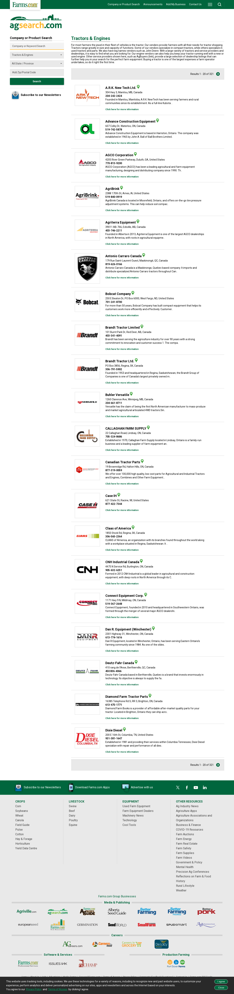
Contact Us (195, 4)
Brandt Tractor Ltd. (119, 361)
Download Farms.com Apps (87, 787)
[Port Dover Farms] (176, 963)
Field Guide (22, 825)
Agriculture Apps (186, 811)
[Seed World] (117, 924)
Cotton (19, 834)
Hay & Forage (23, 839)
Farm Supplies (185, 853)
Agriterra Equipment (120, 222)
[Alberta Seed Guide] (117, 911)
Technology (129, 820)
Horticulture (22, 843)
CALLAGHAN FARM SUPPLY (125, 428)
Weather (181, 890)
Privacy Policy (34, 989)
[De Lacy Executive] (161, 944)
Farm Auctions (185, 834)
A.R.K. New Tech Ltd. (120, 88)
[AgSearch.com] (57, 911)
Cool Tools (129, 825)
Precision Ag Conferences (192, 871)
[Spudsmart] (176, 924)
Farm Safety (183, 848)
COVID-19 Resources (189, 829)
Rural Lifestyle (185, 885)
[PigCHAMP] (88, 963)
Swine (73, 806)
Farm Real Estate (186, 843)
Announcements (152, 4)
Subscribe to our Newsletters (37, 787)
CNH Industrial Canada (122, 562)
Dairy (72, 815)
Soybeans (21, 811)
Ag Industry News (187, 806)
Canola (19, 820)
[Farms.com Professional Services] (28, 963)
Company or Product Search (124, 4)
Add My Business (176, 4)
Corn (18, 806)
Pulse (19, 829)
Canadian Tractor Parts (122, 462)
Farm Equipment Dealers (137, 811)
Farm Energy (184, 839)
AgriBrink (112, 189)
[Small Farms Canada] (146, 924)
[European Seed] (28, 924)
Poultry (73, 820)
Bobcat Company (118, 294)
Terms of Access (57, 989)
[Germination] (87, 924)
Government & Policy (189, 862)
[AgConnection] (206, 924)
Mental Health (184, 867)
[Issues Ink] (58, 963)
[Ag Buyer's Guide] (87, 911)
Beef (72, 811)
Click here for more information (122, 109)
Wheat (19, 815)
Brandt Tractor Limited (122, 327)
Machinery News (133, 815)
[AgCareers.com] (72, 944)
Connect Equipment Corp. (124, 596)
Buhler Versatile (117, 395)
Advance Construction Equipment (130, 121)
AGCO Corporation (119, 155)
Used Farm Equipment (136, 806)
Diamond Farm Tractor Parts (126, 696)
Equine (73, 825)
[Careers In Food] (102, 944)
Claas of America (118, 528)
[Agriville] (28, 911)
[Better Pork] (206, 911)
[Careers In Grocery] (132, 944)
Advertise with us (136, 787)
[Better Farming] (146, 911)
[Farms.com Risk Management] (57, 924)
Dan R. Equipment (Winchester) (128, 629)
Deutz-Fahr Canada (119, 663)
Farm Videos (184, 857)
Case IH (111, 496)
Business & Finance (188, 825)
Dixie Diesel (113, 730)
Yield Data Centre (26, 848)
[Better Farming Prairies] (176, 911)
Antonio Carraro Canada (123, 256)
